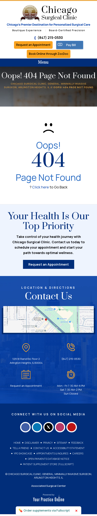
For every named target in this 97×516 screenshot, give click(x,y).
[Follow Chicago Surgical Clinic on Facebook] (23, 428)
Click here (40, 187)
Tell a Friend (21, 450)
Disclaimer (32, 444)
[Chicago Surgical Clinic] (48, 18)
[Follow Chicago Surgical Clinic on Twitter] (48, 428)
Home (17, 444)
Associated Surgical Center (48, 487)
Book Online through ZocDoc (48, 54)
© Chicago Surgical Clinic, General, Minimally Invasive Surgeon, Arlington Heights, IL (48, 477)
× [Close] (76, 510)
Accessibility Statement (69, 450)
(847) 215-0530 (48, 37)
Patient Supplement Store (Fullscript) (48, 466)
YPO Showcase (23, 455)
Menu (47, 63)
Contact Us (41, 450)
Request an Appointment (33, 45)
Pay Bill (72, 45)
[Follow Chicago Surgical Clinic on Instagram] (61, 428)
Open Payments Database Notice (48, 460)
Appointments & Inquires (52, 455)
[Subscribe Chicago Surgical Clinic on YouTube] (73, 428)
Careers (77, 455)
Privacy (48, 444)
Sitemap (62, 444)
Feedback (77, 444)
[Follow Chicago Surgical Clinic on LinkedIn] (36, 428)
